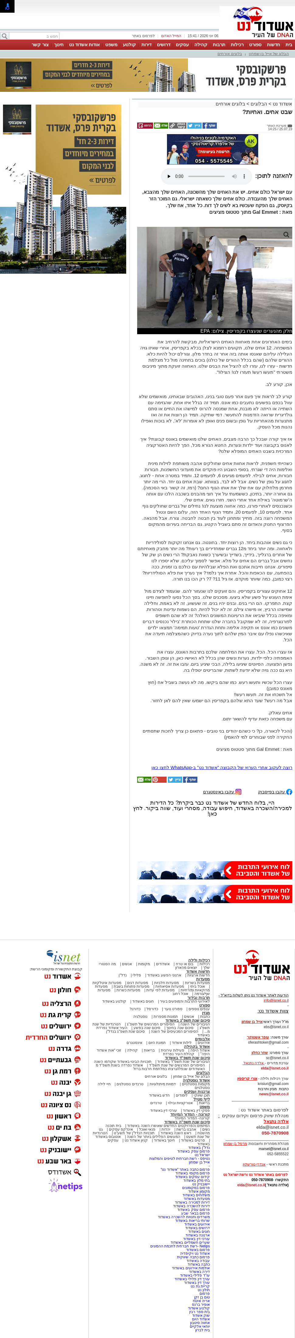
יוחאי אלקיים (200, 1326)
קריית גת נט (200, 1286)
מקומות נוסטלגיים (195, 1084)
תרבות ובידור (198, 997)
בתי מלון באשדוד (196, 1180)
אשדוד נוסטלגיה (196, 1080)
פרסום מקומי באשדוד (192, 1173)
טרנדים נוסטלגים (129, 1084)
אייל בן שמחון (199, 1162)
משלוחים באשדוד (196, 1195)
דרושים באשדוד (197, 1228)
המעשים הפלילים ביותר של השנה (153, 1137)
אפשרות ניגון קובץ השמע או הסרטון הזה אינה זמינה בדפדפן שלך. (206, 176)
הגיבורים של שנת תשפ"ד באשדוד (183, 1061)
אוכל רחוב (180, 994)
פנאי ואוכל (147, 1129)
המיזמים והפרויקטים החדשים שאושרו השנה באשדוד (168, 1126)
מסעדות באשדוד (197, 1199)
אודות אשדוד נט (84, 44)
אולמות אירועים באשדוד (191, 1268)
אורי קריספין (247, 1078)
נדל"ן (123, 975)
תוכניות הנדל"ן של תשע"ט (134, 1133)
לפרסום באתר (143, 36)
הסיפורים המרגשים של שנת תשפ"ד (176, 1065)
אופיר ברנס (201, 1304)
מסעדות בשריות (197, 983)
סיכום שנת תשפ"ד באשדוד (187, 1057)
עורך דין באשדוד (197, 1283)
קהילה (200, 44)
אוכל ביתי (197, 986)
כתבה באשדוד (198, 1264)
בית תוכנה (113, 1126)
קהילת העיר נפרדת (178, 1054)
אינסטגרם (134, 1043)
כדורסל (152, 1009)
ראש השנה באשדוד (176, 1133)
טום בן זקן (202, 1297)
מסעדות (203, 979)
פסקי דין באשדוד (196, 1110)
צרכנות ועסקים (197, 1091)
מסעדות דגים (137, 983)
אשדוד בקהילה (197, 1046)
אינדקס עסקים (121, 1129)
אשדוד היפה (199, 1050)
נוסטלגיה (140, 1016)
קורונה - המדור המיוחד (190, 1114)
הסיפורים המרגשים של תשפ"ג (150, 1024)
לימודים (181, 1095)
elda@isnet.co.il (275, 1068)
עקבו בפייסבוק (275, 791)
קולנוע (129, 44)
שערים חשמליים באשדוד (190, 1242)
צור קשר (40, 44)
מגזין (206, 1012)
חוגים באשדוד (143, 1001)
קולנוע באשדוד (114, 1001)
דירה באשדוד (199, 1272)
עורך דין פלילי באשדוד (192, 1279)
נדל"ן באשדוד (199, 1148)
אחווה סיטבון (200, 1323)
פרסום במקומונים (196, 1188)
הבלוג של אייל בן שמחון (269, 53)
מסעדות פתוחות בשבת (132, 986)
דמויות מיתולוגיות (163, 1084)
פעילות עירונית (172, 1050)
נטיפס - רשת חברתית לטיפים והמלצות (179, 1158)
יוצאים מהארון (186, 967)
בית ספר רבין (199, 1312)
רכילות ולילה (199, 960)
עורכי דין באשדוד (163, 1110)
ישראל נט (202, 1155)
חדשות (273, 44)
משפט (111, 44)
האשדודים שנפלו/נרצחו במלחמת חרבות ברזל (169, 1069)
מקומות (144, 964)
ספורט (255, 44)
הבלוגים (259, 103)
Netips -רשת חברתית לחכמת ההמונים (180, 1246)
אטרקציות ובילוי (180, 1103)
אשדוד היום (201, 1319)
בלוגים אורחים (229, 53)
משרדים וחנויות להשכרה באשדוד (184, 1217)
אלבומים (202, 1039)
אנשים (127, 964)
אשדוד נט (281, 103)
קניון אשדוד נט (135, 1140)
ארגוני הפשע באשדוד (164, 975)
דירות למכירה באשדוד (192, 1202)
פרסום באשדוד (197, 1250)
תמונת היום (157, 1043)
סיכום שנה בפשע (147, 1028)
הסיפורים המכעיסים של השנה (174, 1031)
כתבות (205, 1016)
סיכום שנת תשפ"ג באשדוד (187, 1020)
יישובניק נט (200, 1184)
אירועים (204, 1043)
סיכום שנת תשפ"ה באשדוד (187, 1122)
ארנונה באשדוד (198, 1235)
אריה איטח (201, 1301)
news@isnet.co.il (274, 1094)
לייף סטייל (201, 1099)
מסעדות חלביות (166, 983)
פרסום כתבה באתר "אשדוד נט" (185, 1169)
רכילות (237, 44)
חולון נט (203, 1290)
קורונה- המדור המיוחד (192, 1118)
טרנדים (156, 1103)
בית (289, 44)
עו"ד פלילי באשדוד (194, 1275)
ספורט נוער (173, 1009)
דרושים (163, 44)
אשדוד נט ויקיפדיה (194, 1253)
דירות (146, 44)
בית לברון (202, 1330)
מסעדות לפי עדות (160, 990)
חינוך (59, 44)
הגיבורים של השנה (195, 1024)
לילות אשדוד (182, 1043)
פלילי (137, 975)
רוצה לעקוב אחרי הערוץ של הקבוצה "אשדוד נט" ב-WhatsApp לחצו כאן (221, 767)
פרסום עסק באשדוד (193, 1151)
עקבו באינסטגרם (222, 791)
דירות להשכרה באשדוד (191, 1206)
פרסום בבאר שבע (195, 1213)
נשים (206, 1129)
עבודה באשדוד (197, 1261)
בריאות (149, 1050)
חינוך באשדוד (164, 1140)
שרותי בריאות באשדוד (192, 1220)
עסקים (182, 44)
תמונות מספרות (165, 1016)
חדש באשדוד (159, 1095)
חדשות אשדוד (198, 971)
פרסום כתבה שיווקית (193, 1257)
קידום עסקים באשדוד (192, 1177)
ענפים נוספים (199, 1009)
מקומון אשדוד (199, 1191)
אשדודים (163, 964)
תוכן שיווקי (202, 1095)
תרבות (219, 44)
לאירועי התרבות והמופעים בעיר (185, 1001)
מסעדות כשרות (128, 990)
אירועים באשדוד (197, 1224)
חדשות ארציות (198, 975)
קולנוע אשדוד (199, 1308)
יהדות (165, 1129)
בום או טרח (185, 964)
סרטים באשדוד (193, 1140)
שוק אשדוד (201, 1315)
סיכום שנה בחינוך (179, 1028)
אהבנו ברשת (186, 1129)
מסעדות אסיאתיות (169, 986)
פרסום (204, 1293)
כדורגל (135, 1009)
